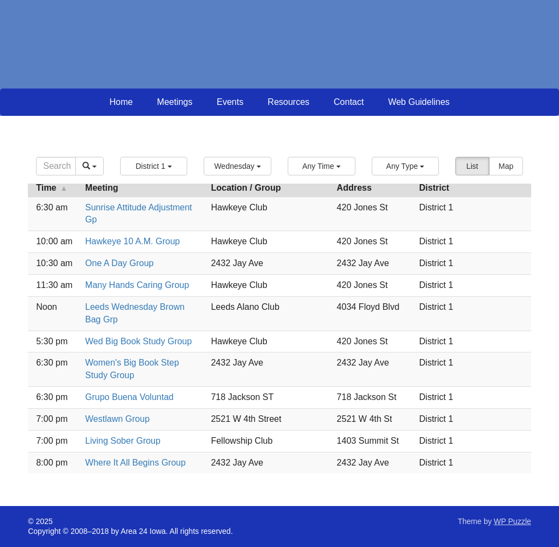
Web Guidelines (419, 102)
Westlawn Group (117, 419)
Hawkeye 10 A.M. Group (132, 241)
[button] (154, 166)
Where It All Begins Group (135, 462)
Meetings (175, 102)
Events (230, 102)
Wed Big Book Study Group (138, 341)
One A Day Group (119, 263)
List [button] (472, 166)
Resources (288, 102)
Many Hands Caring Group (137, 285)
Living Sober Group (122, 440)
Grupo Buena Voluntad (129, 397)
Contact (349, 102)
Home (121, 102)
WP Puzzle (512, 521)
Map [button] (505, 166)
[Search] (56, 166)
